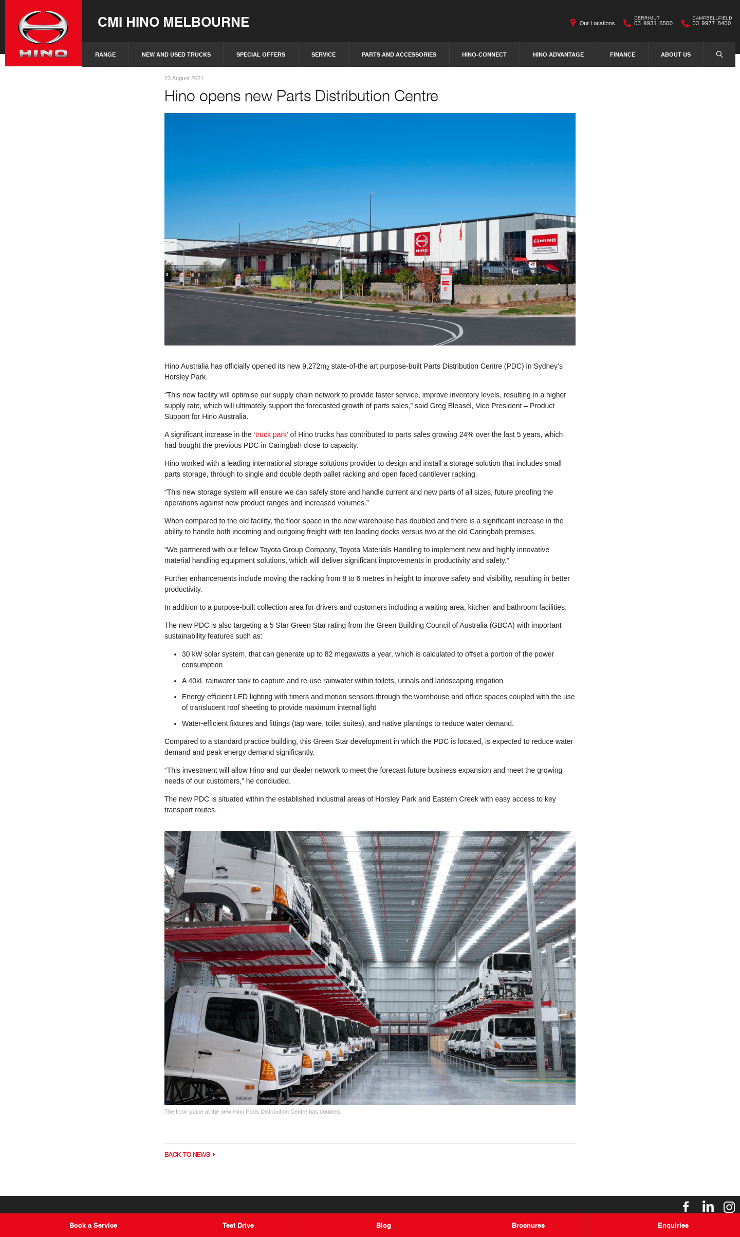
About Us (676, 54)
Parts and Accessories (399, 54)
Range (105, 54)
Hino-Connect (484, 54)
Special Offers (260, 54)
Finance (622, 54)
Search (714, 54)
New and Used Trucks (176, 54)
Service (323, 54)
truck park (271, 434)
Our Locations (597, 23)
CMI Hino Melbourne (173, 21)
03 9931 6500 (651, 23)
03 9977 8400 (710, 23)
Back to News (187, 1154)
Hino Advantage (558, 54)
